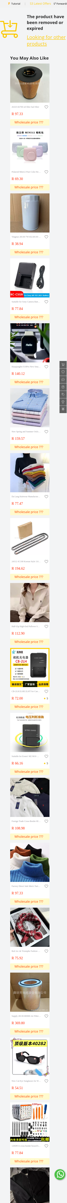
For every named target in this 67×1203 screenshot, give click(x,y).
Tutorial (15, 3)
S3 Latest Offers (40, 4)
